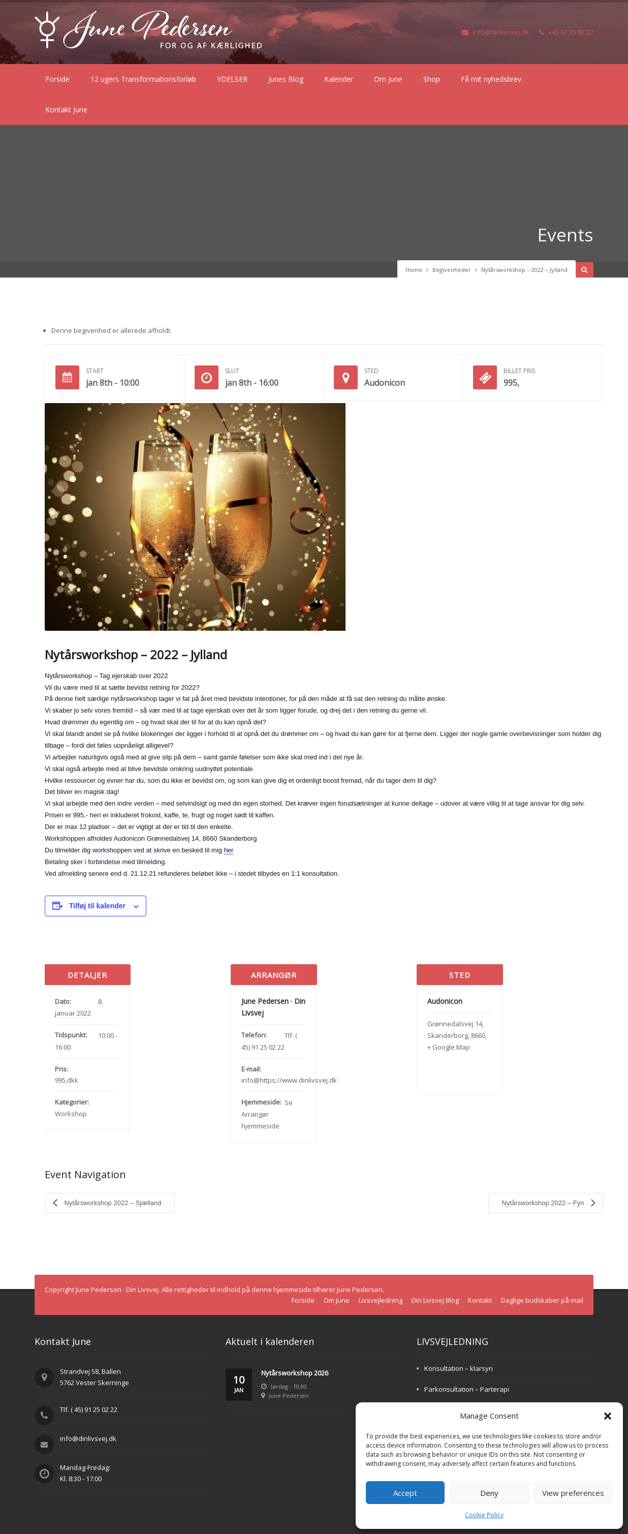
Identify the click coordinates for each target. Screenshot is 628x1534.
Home (413, 269)
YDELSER (232, 79)
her (229, 850)
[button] (608, 1416)
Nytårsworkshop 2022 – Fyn (544, 1202)
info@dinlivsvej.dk (495, 32)
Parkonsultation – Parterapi (466, 1388)
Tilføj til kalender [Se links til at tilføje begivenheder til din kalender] (97, 906)
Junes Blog (285, 79)
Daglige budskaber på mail (542, 1299)
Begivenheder (451, 269)
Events (565, 234)
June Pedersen (289, 1395)
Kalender (338, 79)
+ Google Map (448, 1047)
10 (239, 1383)
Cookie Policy (484, 1515)
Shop (431, 79)
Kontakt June (66, 109)
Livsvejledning (380, 1299)
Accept (405, 1493)
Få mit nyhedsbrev (491, 79)
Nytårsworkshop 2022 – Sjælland (111, 1202)
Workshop (71, 1113)
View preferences (573, 1493)
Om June (388, 79)
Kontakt (480, 1299)
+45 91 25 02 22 (566, 32)
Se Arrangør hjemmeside (267, 1114)
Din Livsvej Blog (435, 1299)
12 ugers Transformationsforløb (143, 79)
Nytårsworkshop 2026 (294, 1372)
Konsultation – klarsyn (458, 1367)
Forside (57, 79)
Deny (489, 1493)
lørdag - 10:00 (289, 1386)
